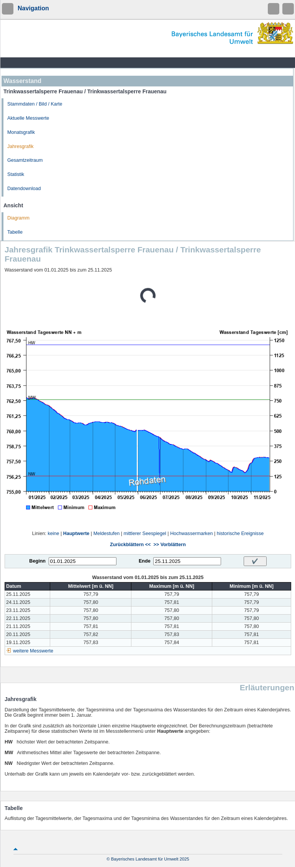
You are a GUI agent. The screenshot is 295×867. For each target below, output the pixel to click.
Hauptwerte (76, 533)
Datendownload (24, 188)
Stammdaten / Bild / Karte (34, 104)
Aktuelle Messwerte (28, 118)
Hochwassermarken (191, 533)
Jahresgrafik (20, 146)
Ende (145, 561)
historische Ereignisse (240, 533)
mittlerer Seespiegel (145, 533)
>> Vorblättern (169, 544)
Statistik (15, 174)
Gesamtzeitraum (25, 160)
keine (53, 533)
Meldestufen (106, 533)
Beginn (37, 561)
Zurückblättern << (130, 544)
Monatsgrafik (21, 132)
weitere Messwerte (33, 651)
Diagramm (18, 218)
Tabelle (15, 232)
